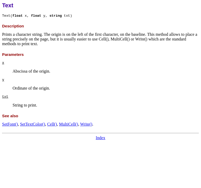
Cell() (52, 124)
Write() (86, 124)
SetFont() (10, 124)
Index (100, 138)
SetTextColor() (32, 124)
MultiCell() (68, 124)
